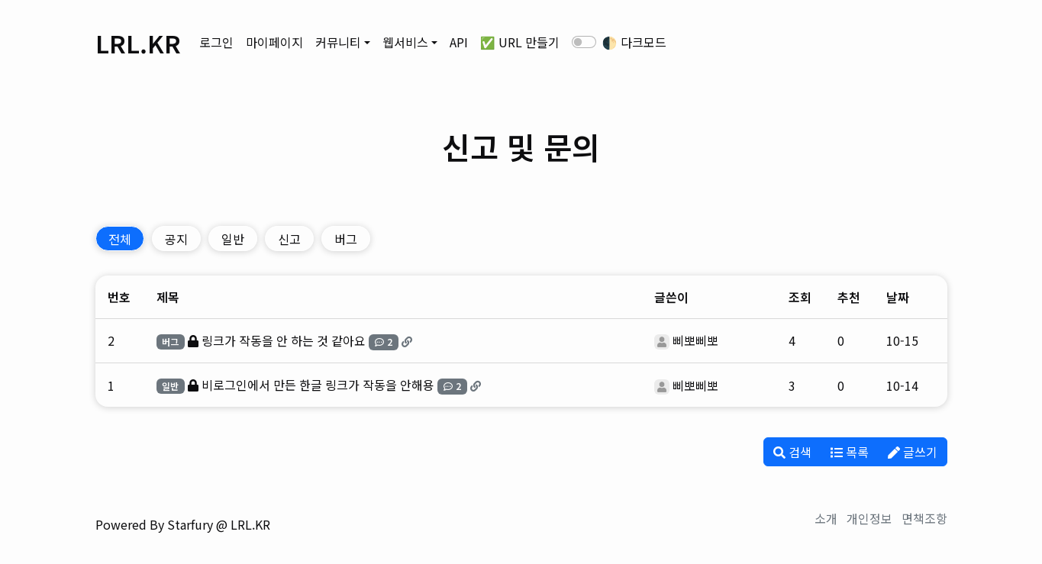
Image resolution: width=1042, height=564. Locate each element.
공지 (176, 239)
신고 (289, 239)
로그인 (216, 42)
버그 (345, 239)
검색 (792, 452)
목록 (850, 452)
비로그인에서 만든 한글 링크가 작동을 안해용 (318, 384)
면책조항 (924, 518)
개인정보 (869, 518)
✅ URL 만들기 (520, 42)
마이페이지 (274, 42)
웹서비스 (405, 42)
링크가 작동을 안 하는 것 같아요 (284, 340)
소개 (826, 518)
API (459, 42)
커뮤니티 (338, 42)
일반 (232, 239)
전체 (119, 239)
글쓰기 (912, 452)
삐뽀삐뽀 (695, 340)
